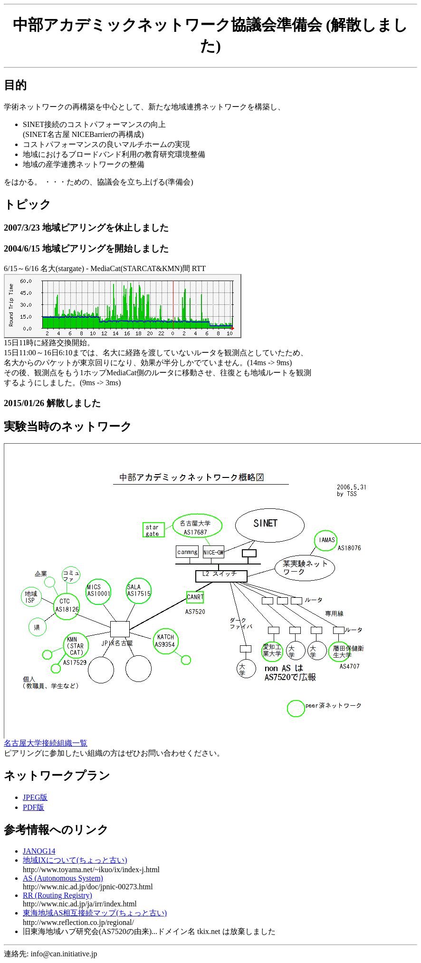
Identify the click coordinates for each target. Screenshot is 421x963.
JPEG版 (35, 797)
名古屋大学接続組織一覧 (45, 743)
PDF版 (33, 807)
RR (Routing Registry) (57, 895)
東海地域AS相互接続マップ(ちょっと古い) (95, 913)
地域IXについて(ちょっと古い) (75, 860)
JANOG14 (39, 851)
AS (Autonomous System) (63, 878)
